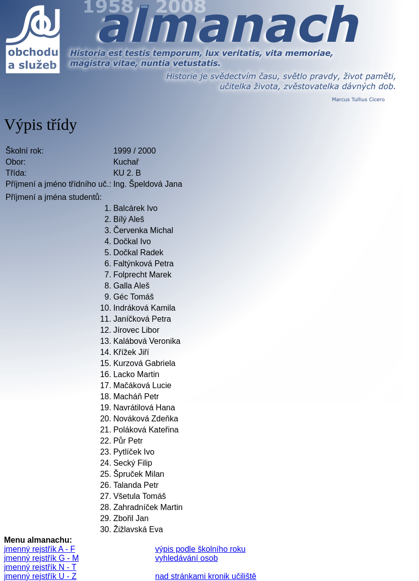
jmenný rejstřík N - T (40, 567)
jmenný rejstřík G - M (41, 558)
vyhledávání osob (186, 558)
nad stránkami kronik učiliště (205, 576)
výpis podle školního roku (200, 549)
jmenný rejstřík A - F (39, 549)
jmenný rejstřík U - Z (40, 576)
